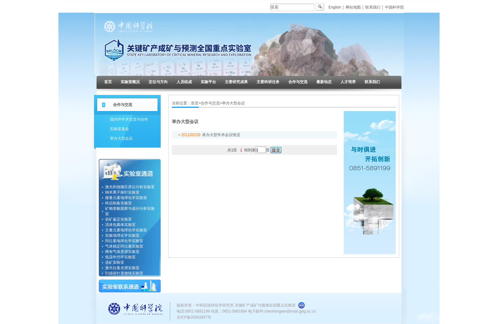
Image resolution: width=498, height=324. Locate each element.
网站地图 (353, 7)
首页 (108, 82)
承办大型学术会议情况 (221, 135)
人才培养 (348, 82)
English (334, 7)
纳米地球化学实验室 (122, 278)
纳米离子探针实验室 (122, 192)
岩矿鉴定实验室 (118, 219)
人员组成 (184, 82)
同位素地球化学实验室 (124, 241)
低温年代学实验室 (120, 257)
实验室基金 (119, 129)
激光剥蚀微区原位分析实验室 (130, 187)
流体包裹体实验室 (120, 224)
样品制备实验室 (118, 203)
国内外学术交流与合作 (129, 119)
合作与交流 (297, 82)
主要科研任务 (268, 82)
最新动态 (324, 82)
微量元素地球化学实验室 (126, 197)
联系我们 (372, 7)
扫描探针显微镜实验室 (124, 273)
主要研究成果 (236, 82)
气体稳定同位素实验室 (124, 246)
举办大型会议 (121, 138)
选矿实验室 (114, 262)
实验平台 (208, 82)
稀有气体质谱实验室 (122, 251)
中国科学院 (394, 7)
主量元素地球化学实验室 (126, 230)
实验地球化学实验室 (122, 235)
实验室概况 (130, 82)
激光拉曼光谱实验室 (122, 268)
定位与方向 (158, 82)
